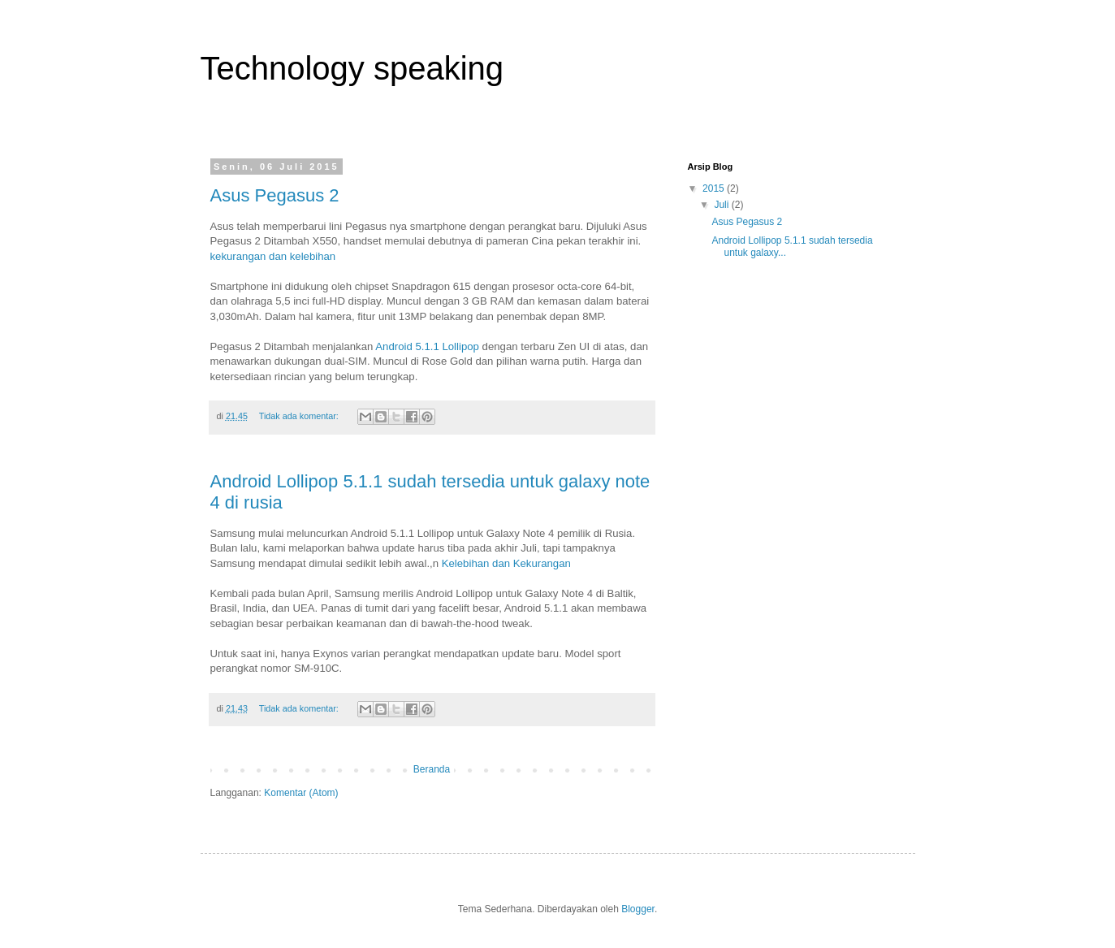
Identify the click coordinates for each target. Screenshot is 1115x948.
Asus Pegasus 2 (274, 195)
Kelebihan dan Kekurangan (506, 563)
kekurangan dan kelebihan (274, 256)
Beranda (431, 769)
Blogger (638, 909)
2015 (714, 188)
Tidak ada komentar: (300, 416)
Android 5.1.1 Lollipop (427, 346)
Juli (722, 204)
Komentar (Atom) (301, 793)
